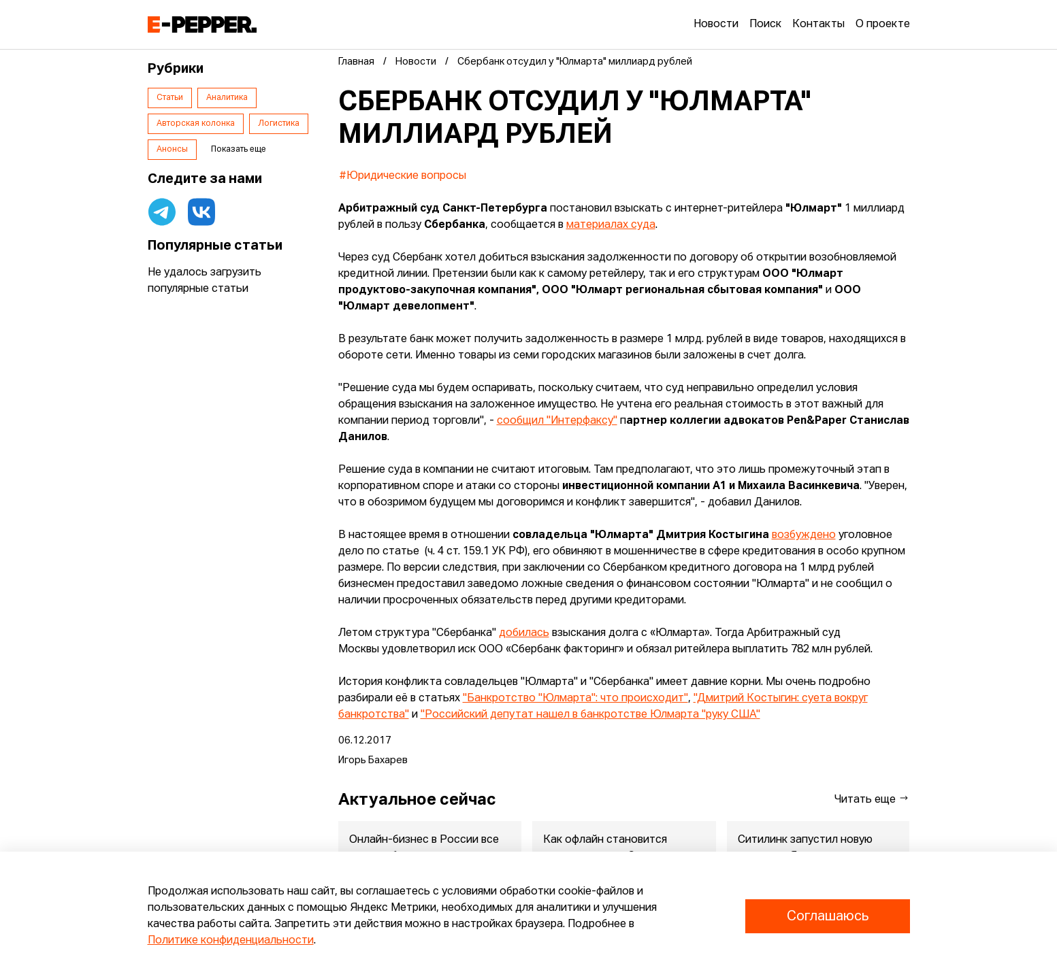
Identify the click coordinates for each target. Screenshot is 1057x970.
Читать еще (871, 798)
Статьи (170, 98)
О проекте (883, 24)
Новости (716, 24)
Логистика (278, 124)
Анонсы (172, 150)
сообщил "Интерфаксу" (557, 421)
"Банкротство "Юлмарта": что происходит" (575, 698)
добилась (524, 633)
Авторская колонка (196, 124)
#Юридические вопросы (402, 176)
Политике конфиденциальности (231, 940)
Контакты (818, 24)
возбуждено (804, 535)
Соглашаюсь (827, 916)
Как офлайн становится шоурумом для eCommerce (612, 848)
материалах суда (610, 225)
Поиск (765, 24)
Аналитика (227, 98)
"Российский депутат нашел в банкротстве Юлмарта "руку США (588, 714)
